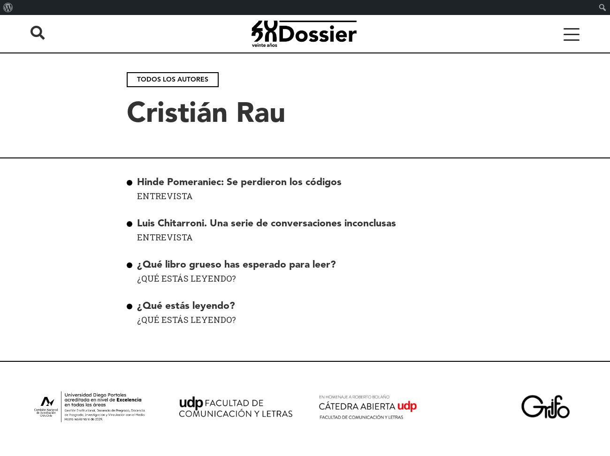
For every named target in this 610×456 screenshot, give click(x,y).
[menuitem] (8, 7)
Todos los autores (172, 79)
